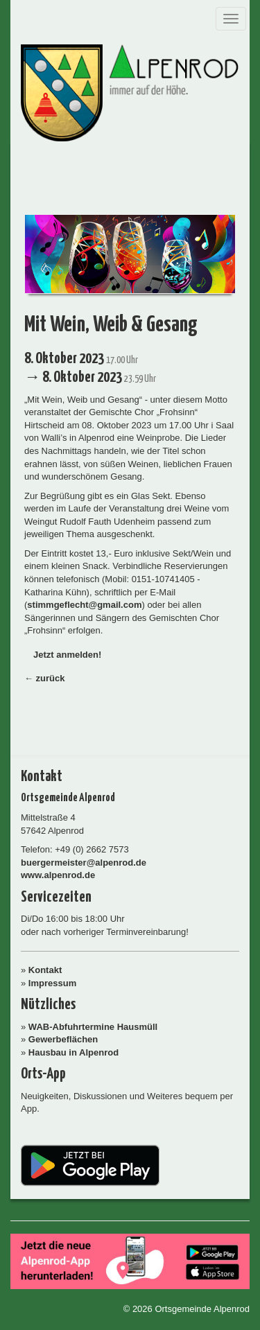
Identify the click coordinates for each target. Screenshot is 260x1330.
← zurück (44, 678)
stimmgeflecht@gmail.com (84, 605)
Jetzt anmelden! (67, 654)
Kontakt (45, 970)
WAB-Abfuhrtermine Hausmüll (92, 1027)
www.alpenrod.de (58, 875)
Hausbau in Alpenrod (73, 1052)
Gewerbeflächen (63, 1039)
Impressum (52, 983)
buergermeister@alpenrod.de (83, 862)
